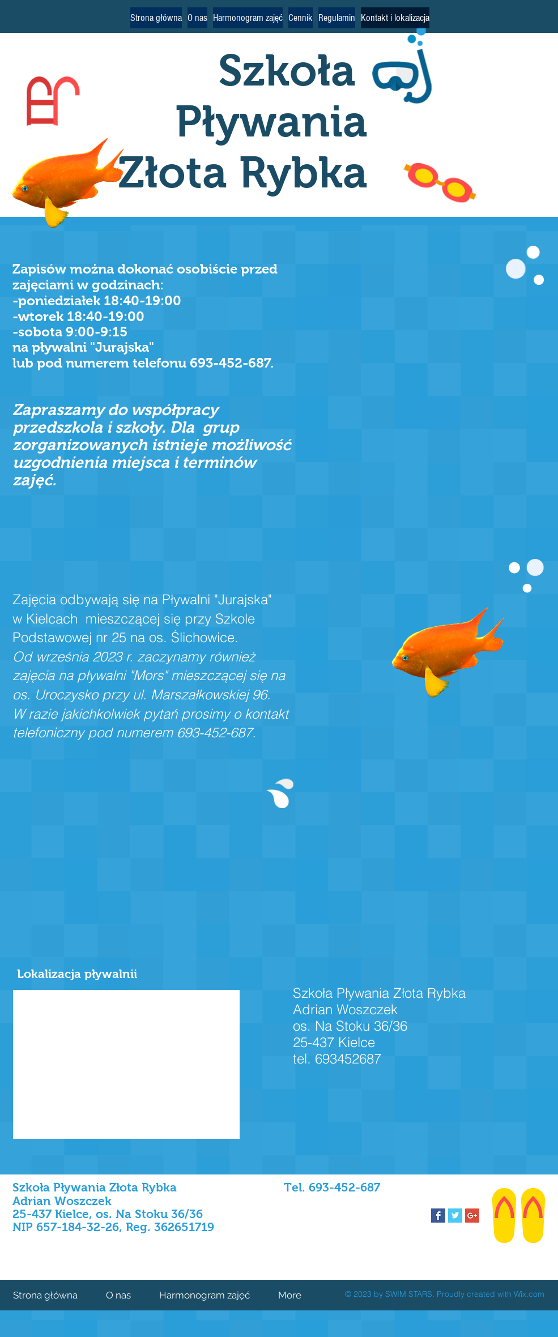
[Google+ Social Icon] (472, 1215)
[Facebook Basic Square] (438, 1215)
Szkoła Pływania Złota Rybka (243, 121)
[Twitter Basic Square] (455, 1215)
